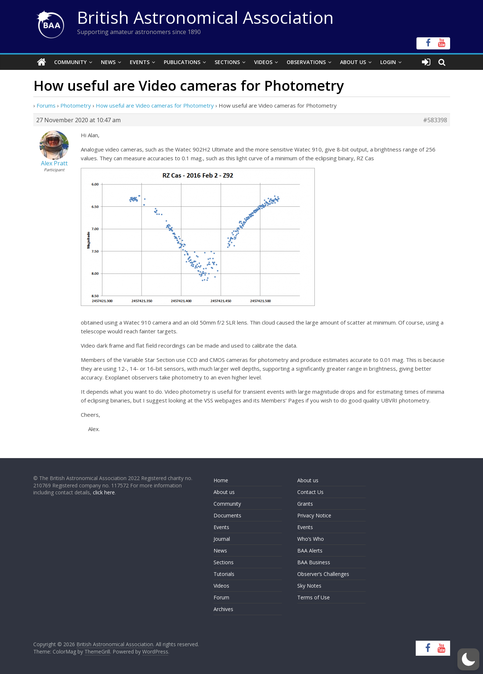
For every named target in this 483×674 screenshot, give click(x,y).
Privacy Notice (314, 515)
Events (140, 62)
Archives (223, 609)
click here (104, 492)
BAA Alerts (309, 550)
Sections (227, 62)
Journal (222, 538)
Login (388, 62)
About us (224, 491)
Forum (221, 597)
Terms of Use (313, 597)
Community (70, 62)
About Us (353, 62)
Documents (227, 515)
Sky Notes (309, 585)
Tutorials (224, 573)
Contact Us (310, 491)
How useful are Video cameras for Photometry (155, 105)
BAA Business (313, 562)
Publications (182, 62)
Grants (305, 503)
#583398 (435, 120)
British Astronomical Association (205, 17)
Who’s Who (310, 538)
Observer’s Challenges (323, 573)
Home (221, 480)
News (108, 62)
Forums (46, 105)
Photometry (75, 105)
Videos (263, 62)
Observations (306, 62)
